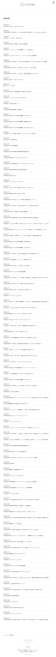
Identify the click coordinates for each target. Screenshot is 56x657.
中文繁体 (30, 652)
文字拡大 (20, 651)
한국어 (34, 652)
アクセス (36, 651)
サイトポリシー (31, 651)
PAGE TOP (28, 647)
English (22, 652)
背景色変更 (25, 651)
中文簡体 (26, 652)
